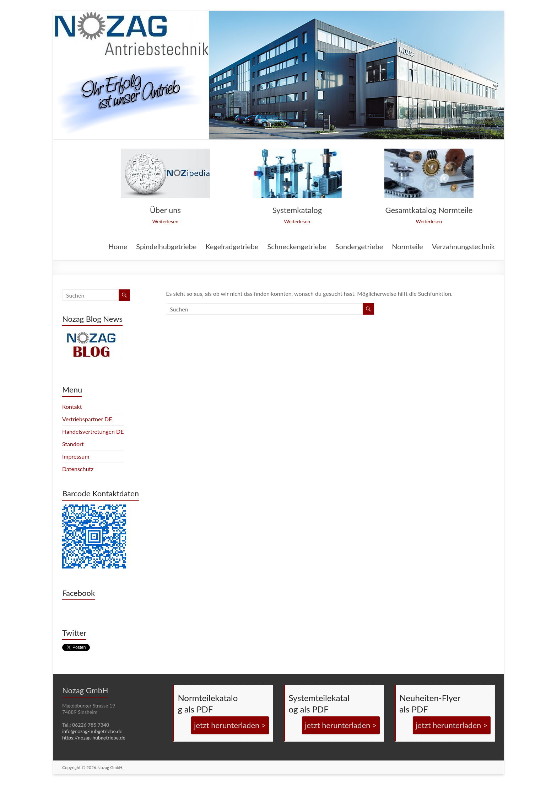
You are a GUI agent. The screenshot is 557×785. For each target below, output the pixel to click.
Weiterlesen (165, 221)
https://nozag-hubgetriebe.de (93, 738)
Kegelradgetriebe (231, 247)
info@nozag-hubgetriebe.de (92, 731)
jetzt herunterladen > (230, 725)
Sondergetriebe (359, 247)
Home (117, 247)
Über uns (165, 210)
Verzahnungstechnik (463, 247)
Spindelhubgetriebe (166, 247)
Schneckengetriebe (296, 247)
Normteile (407, 247)
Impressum (75, 456)
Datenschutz (77, 468)
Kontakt (72, 406)
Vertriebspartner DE (87, 419)
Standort (73, 443)
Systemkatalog (297, 210)
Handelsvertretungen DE (93, 431)
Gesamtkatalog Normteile (429, 210)
